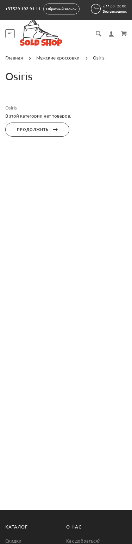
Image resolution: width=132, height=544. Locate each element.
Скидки (13, 540)
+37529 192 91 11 (22, 8)
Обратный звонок (61, 9)
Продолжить (37, 129)
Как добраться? (83, 540)
